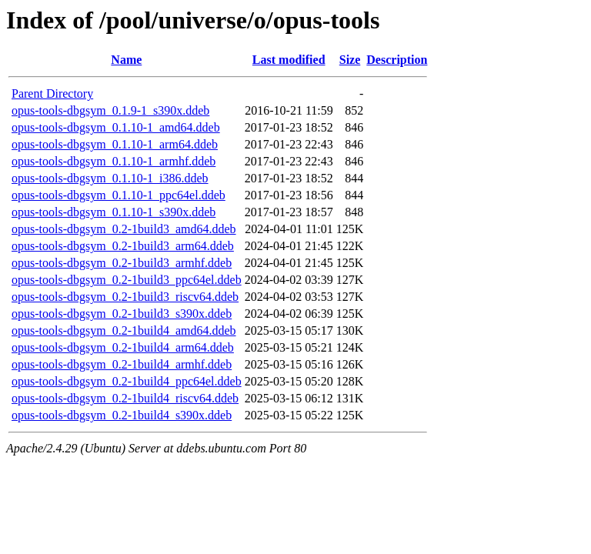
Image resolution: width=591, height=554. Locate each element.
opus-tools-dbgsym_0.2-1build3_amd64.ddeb (124, 228)
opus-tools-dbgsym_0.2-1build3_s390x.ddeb (122, 313)
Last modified (289, 59)
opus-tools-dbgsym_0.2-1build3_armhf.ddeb (122, 262)
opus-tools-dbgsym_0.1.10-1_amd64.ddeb (116, 127)
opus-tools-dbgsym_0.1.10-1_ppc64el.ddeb (118, 195)
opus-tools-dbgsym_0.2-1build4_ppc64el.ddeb (127, 381)
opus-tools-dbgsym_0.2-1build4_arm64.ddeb (123, 347)
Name (126, 59)
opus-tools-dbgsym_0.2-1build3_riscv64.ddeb (125, 296)
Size (350, 59)
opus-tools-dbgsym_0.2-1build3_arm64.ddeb (123, 245)
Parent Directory (52, 93)
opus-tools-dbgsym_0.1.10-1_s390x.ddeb (113, 212)
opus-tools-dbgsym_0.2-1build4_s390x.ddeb (122, 415)
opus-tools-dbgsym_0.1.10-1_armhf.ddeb (113, 161)
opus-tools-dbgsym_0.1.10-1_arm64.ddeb (115, 144)
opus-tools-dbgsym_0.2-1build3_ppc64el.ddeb (127, 279)
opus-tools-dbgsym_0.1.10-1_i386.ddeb (110, 178)
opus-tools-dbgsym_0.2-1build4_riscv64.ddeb (125, 398)
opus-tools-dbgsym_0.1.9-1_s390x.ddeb (110, 110)
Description (396, 59)
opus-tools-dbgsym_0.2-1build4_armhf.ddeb (122, 364)
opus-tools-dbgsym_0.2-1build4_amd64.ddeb (124, 330)
